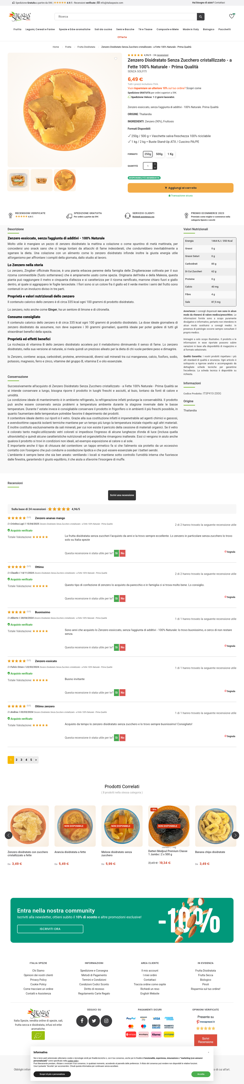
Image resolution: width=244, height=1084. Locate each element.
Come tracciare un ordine (38, 988)
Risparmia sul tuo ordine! (206, 988)
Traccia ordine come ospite (150, 984)
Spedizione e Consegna (94, 970)
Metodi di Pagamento (94, 975)
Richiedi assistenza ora (143, 217)
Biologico (205, 979)
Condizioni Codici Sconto (94, 984)
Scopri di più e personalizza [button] (52, 1074)
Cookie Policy (38, 984)
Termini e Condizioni (94, 979)
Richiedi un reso (149, 988)
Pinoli (205, 984)
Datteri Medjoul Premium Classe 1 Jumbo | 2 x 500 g (167, 853)
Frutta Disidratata (205, 970)
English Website (149, 993)
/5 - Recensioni (75, 3)
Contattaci (219, 2)
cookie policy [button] (72, 1061)
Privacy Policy (38, 979)
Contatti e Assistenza (38, 993)
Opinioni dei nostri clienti (38, 975)
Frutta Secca (205, 975)
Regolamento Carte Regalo (94, 993)
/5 (30, 217)
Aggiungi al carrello (181, 188)
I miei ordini (150, 975)
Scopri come (193, 88)
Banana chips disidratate (210, 852)
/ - (156, 55)
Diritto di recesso (94, 988)
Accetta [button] (200, 1074)
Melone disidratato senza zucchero (116, 854)
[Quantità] (148, 166)
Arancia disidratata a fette (70, 852)
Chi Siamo (38, 970)
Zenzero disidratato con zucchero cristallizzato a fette (28, 854)
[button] (208, 1052)
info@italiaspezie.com (112, 3)
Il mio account (149, 970)
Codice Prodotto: (193, 393)
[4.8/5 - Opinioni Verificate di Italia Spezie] (206, 1031)
